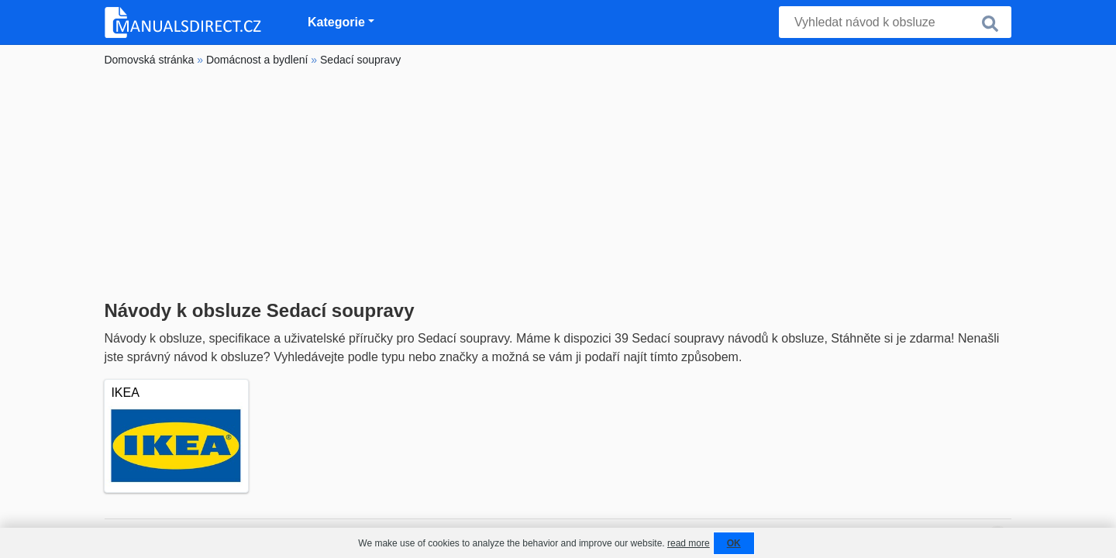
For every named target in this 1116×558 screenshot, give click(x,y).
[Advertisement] (557, 183)
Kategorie (336, 22)
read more (688, 543)
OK (734, 543)
